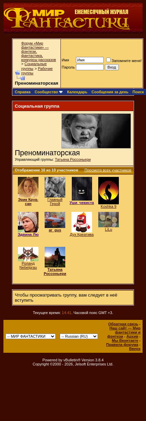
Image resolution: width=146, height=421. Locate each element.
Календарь (77, 92)
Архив (132, 336)
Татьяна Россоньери (73, 159)
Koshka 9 (108, 206)
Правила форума (122, 344)
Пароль (68, 67)
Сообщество (49, 92)
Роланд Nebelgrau (28, 265)
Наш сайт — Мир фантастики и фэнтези (124, 332)
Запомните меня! (124, 61)
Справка (23, 92)
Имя (65, 60)
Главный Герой (55, 201)
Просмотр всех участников (108, 170)
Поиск (138, 92)
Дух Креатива (81, 234)
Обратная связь (123, 324)
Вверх (135, 349)
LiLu (108, 229)
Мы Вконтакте (125, 340)
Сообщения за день (109, 92)
